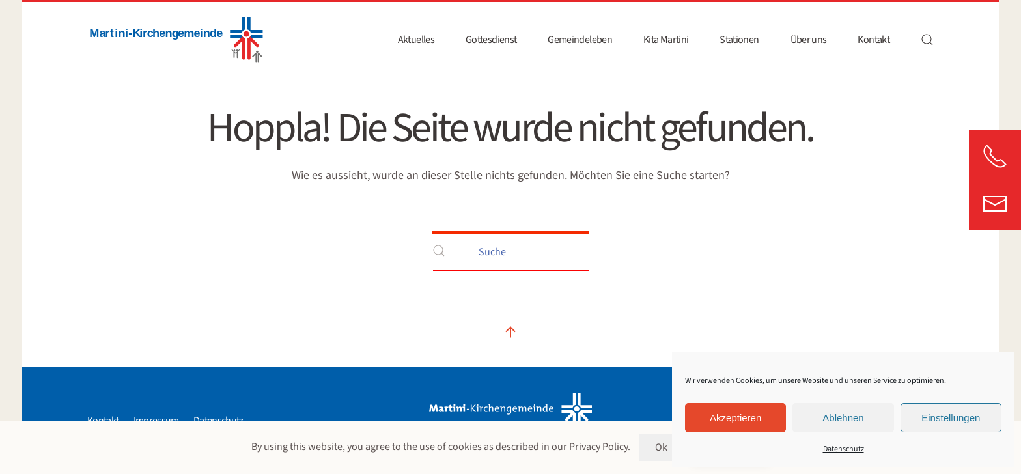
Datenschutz (843, 448)
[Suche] (510, 250)
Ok (661, 447)
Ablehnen (842, 417)
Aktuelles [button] (416, 40)
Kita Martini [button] (665, 40)
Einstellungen (950, 417)
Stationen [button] (739, 40)
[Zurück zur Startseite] (175, 39)
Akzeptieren (735, 417)
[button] (927, 39)
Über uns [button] (808, 40)
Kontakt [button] (873, 40)
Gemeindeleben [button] (580, 40)
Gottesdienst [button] (491, 40)
